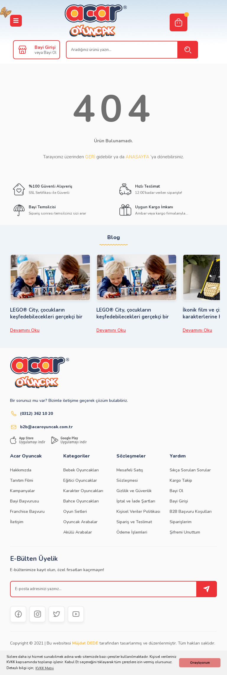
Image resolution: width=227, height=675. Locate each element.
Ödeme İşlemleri (131, 532)
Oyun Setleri (75, 511)
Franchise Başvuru (27, 511)
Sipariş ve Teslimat (134, 522)
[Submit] (206, 589)
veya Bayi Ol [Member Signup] (45, 53)
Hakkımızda (20, 470)
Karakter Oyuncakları (83, 491)
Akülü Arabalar (77, 532)
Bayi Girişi (179, 501)
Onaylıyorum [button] (200, 662)
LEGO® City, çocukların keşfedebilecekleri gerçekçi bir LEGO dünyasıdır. (46, 313)
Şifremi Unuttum (185, 532)
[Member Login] (22, 50)
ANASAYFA (137, 157)
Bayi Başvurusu (24, 501)
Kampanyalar (22, 491)
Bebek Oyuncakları (81, 470)
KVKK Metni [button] (44, 668)
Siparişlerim (181, 522)
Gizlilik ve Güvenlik (134, 491)
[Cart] (178, 22)
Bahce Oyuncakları (81, 501)
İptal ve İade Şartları (135, 501)
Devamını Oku (25, 330)
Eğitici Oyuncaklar (80, 480)
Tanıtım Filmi (21, 480)
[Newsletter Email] (113, 589)
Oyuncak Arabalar (80, 522)
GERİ (90, 157)
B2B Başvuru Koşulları (191, 511)
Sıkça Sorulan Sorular (190, 470)
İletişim (16, 522)
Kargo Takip (181, 480)
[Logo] (96, 20)
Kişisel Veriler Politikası (138, 511)
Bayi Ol (176, 491)
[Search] (132, 50)
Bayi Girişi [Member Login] (45, 47)
